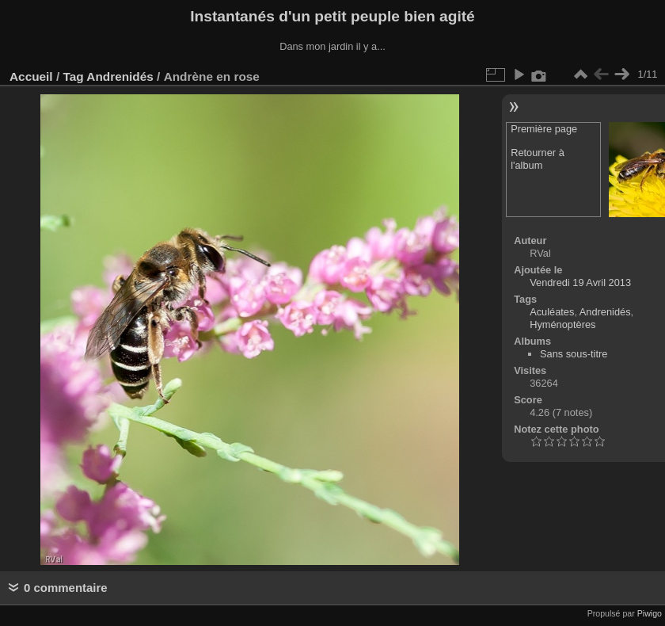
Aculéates (552, 312)
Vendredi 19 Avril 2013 (580, 282)
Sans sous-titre (573, 354)
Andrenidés (120, 76)
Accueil (31, 76)
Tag (73, 76)
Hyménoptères (562, 324)
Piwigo (649, 613)
